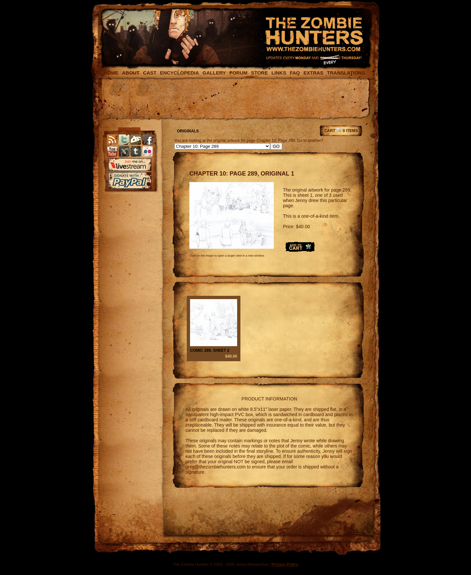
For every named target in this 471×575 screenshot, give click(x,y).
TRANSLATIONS (346, 73)
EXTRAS (313, 73)
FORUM (238, 73)
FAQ (295, 73)
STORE (259, 73)
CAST (149, 73)
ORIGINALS (188, 131)
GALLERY (214, 73)
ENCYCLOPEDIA (179, 73)
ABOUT (130, 73)
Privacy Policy (284, 564)
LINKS (278, 73)
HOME (111, 73)
